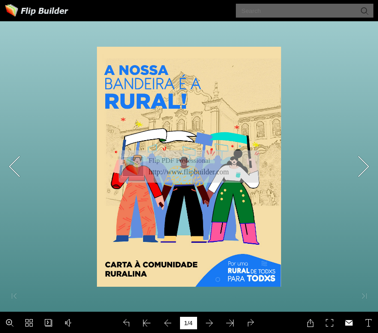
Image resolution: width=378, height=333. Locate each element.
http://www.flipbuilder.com (189, 172)
